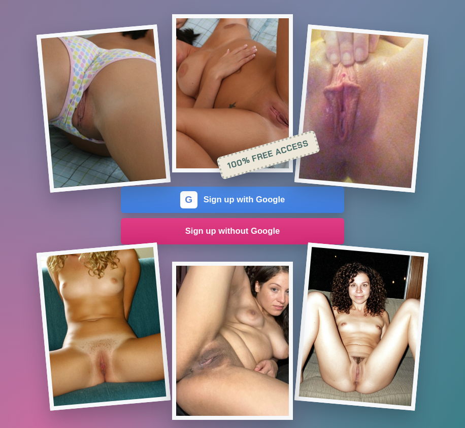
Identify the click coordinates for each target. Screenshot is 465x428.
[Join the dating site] (103, 108)
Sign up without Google (232, 231)
